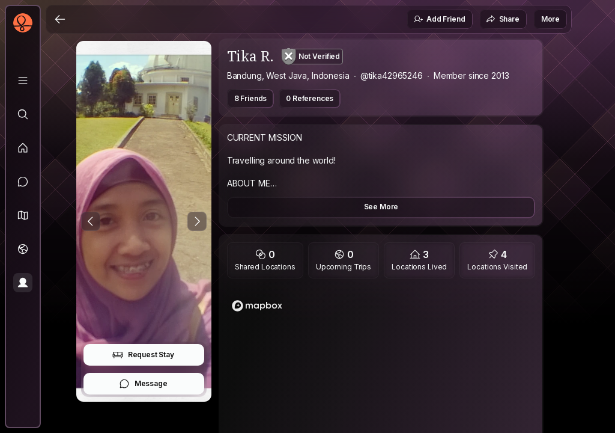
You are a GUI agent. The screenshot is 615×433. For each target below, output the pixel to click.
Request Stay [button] (143, 354)
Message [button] (143, 383)
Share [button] (503, 19)
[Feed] (22, 148)
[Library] (22, 80)
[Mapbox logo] (257, 306)
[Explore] (22, 114)
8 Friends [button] (250, 98)
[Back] (60, 19)
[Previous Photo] (90, 221)
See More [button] (381, 206)
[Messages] (22, 181)
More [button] (550, 18)
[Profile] (22, 282)
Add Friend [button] (439, 19)
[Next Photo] (197, 221)
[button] (22, 215)
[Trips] (22, 249)
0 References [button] (309, 98)
